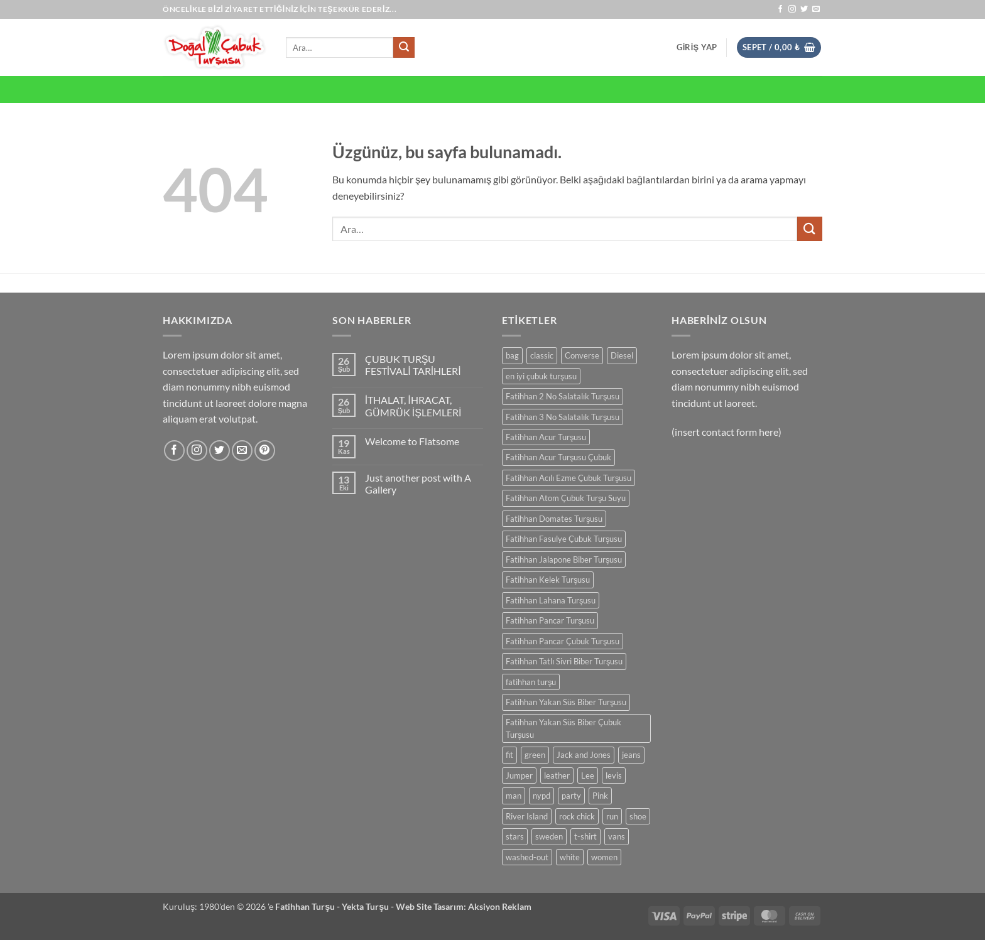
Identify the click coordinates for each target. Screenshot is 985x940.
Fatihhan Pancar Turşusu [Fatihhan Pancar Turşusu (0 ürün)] (550, 620)
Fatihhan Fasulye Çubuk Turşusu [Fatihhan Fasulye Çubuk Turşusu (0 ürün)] (564, 539)
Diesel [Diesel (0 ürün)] (622, 355)
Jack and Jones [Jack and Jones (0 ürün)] (584, 755)
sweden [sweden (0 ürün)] (549, 836)
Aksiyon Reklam (499, 906)
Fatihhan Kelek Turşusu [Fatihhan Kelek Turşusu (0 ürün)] (548, 580)
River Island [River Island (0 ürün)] (527, 816)
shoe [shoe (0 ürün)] (637, 816)
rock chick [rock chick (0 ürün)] (577, 816)
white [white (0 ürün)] (570, 857)
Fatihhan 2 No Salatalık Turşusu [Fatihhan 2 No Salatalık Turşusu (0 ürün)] (562, 396)
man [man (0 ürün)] (513, 796)
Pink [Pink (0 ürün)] (600, 796)
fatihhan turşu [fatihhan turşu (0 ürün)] (531, 682)
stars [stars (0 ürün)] (515, 836)
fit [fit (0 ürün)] (509, 755)
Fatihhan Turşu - (308, 906)
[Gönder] (404, 47)
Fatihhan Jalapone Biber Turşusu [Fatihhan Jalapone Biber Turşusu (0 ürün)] (564, 559)
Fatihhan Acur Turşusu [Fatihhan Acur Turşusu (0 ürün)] (546, 437)
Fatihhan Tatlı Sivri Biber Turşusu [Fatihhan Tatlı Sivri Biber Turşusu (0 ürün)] (564, 661)
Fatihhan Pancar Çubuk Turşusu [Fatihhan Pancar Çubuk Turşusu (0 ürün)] (562, 641)
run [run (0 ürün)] (612, 816)
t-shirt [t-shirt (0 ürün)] (585, 836)
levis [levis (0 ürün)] (614, 775)
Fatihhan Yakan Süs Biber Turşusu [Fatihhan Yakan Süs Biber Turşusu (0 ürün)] (566, 702)
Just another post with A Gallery (418, 483)
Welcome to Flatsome (412, 441)
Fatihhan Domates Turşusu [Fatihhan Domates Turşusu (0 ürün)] (554, 519)
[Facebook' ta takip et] (780, 9)
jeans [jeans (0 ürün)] (631, 755)
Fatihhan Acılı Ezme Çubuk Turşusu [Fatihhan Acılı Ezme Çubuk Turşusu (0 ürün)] (568, 478)
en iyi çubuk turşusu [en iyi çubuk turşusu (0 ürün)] (541, 376)
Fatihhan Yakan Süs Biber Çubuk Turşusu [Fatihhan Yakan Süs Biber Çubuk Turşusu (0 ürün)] (563, 728)
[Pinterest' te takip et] (264, 450)
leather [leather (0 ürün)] (557, 775)
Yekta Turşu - (369, 906)
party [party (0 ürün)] (571, 796)
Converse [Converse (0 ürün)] (582, 355)
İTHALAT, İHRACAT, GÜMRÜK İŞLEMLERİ (413, 406)
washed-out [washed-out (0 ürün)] (527, 857)
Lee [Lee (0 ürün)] (587, 775)
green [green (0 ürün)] (535, 755)
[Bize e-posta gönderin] (816, 9)
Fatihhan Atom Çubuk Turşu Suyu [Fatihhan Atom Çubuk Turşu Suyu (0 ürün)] (566, 498)
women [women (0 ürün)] (604, 857)
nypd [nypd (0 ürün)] (541, 796)
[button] (697, 47)
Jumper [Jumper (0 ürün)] (519, 775)
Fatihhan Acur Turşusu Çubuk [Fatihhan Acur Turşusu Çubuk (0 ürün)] (558, 457)
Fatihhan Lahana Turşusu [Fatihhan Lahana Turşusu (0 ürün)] (551, 600)
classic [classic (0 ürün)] (541, 355)
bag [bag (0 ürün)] (512, 355)
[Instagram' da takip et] (792, 9)
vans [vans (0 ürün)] (616, 836)
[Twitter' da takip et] (804, 9)
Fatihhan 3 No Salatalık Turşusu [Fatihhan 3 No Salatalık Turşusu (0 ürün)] (562, 417)
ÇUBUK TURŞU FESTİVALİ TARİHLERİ (413, 365)
